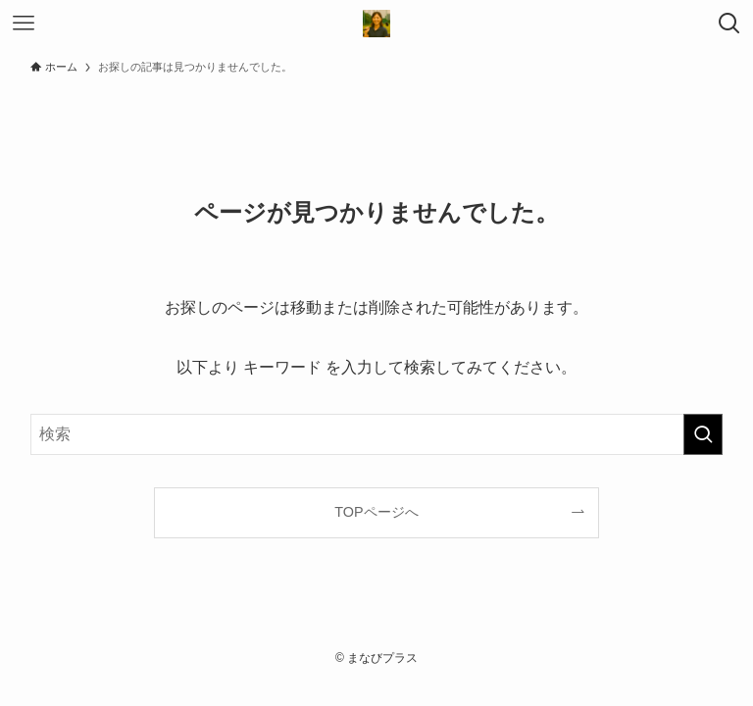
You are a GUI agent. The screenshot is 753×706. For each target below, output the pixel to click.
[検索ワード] (377, 434)
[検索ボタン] (729, 23)
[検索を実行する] (703, 434)
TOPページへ (376, 512)
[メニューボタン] (23, 23)
